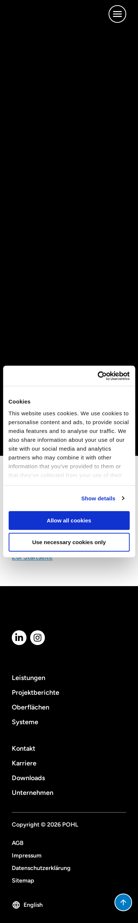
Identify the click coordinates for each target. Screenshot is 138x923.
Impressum (27, 855)
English (27, 905)
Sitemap (23, 880)
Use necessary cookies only (69, 542)
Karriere (24, 763)
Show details (98, 498)
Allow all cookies (69, 520)
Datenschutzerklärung (41, 867)
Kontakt (23, 748)
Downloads (28, 778)
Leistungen (28, 678)
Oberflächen (30, 707)
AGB (18, 842)
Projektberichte (35, 692)
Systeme (25, 722)
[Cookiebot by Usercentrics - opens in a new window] (98, 376)
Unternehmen (32, 793)
